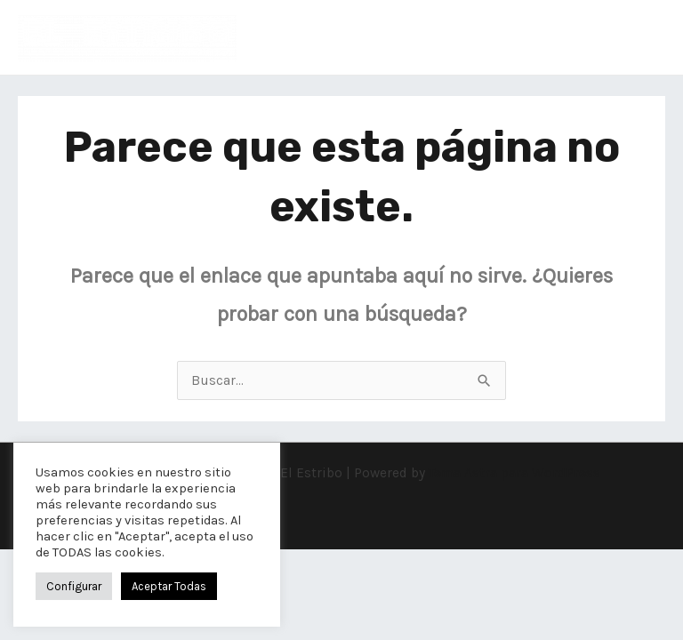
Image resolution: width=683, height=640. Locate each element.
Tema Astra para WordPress (514, 473)
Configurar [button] (73, 586)
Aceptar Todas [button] (169, 586)
